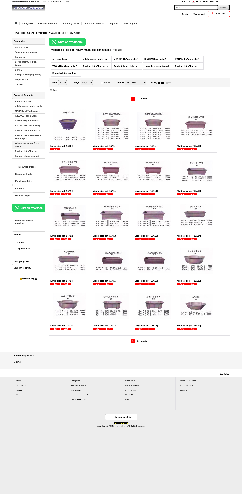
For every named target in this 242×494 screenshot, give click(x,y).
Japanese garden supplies (24, 221)
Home (18, 381)
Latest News (130, 381)
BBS (127, 399)
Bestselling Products (79, 399)
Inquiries (19, 188)
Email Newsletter (24, 181)
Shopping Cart (22, 390)
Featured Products (78, 385)
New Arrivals (76, 390)
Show (55, 82)
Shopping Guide (23, 174)
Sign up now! (199, 14)
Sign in (185, 14)
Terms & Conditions (25, 167)
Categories (75, 381)
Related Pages (22, 195)
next (144, 98)
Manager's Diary (132, 385)
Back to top (224, 374)
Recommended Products (81, 395)
